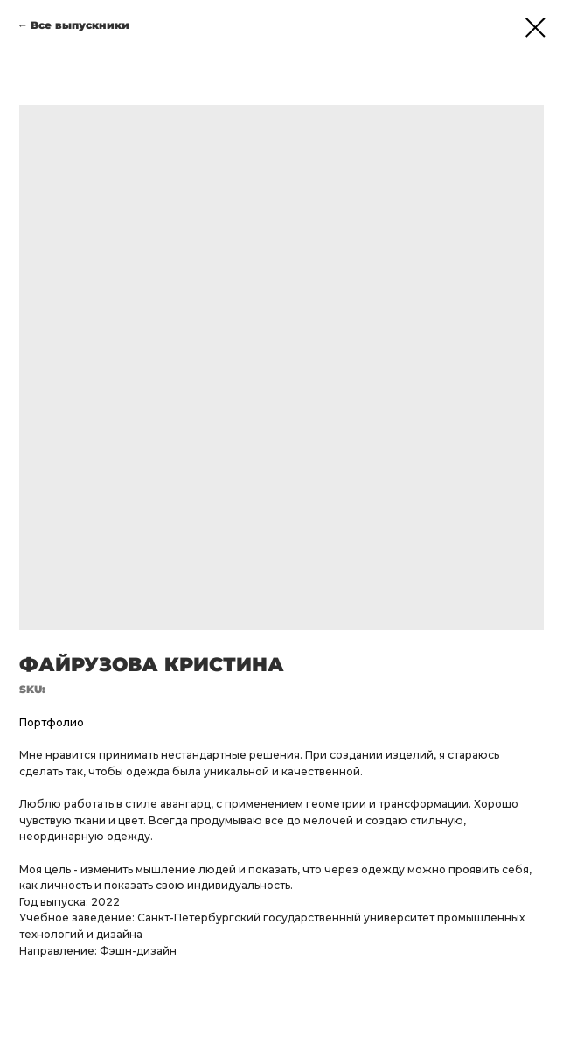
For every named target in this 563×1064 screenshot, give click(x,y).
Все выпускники (80, 25)
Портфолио (51, 722)
